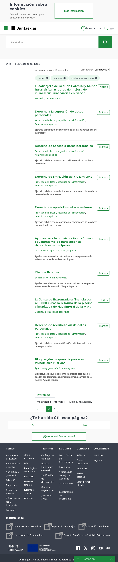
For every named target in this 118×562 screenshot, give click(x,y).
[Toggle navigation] (41, 28)
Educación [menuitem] (11, 480)
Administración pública (46, 124)
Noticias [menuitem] (98, 455)
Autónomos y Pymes (56, 277)
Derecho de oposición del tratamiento (63, 207)
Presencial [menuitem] (82, 468)
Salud (63, 250)
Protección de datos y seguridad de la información (60, 120)
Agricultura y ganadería (46, 368)
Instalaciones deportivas (47, 250)
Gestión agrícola (67, 368)
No (85, 425)
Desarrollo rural (53, 98)
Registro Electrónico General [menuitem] (47, 467)
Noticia (104, 87)
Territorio (39, 98)
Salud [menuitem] (26, 463)
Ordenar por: (87, 69)
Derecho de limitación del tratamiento (63, 176)
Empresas (40, 277)
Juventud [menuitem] (10, 510)
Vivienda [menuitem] (28, 498)
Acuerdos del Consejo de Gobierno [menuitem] (66, 475)
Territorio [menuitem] (29, 476)
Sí (33, 425)
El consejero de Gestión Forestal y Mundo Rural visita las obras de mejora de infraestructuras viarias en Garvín (66, 90)
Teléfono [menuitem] (81, 455)
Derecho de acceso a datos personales (64, 146)
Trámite (103, 112)
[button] (91, 28)
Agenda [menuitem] (98, 460)
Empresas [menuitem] (11, 485)
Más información (74, 11)
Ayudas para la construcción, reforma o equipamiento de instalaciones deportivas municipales (64, 242)
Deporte (71, 250)
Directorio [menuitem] (64, 466)
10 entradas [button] (46, 395)
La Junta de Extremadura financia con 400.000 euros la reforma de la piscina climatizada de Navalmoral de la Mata (64, 303)
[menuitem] (23, 526)
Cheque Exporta (47, 272)
